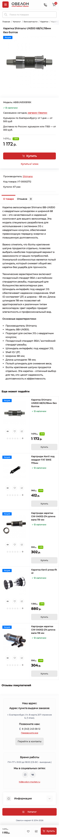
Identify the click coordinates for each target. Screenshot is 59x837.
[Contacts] (45, 4)
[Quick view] (7, 431)
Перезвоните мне (29, 733)
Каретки (44, 21)
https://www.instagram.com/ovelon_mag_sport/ (25, 774)
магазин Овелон (37, 112)
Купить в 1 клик (29, 164)
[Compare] (21, 431)
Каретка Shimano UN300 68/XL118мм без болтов (44, 403)
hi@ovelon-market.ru (29, 782)
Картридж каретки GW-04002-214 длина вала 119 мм (43, 516)
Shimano (28, 176)
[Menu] (5, 4)
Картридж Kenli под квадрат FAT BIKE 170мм (42, 459)
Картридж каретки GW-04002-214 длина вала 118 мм (43, 629)
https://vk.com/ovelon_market (32, 774)
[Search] (5, 14)
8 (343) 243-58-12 (31, 728)
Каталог (17, 21)
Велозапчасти (30, 21)
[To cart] (44, 447)
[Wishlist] (14, 431)
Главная (6, 21)
